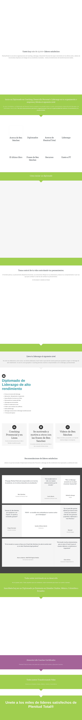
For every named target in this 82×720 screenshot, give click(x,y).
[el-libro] (16, 146)
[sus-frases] (33, 146)
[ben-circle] (16, 126)
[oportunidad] (66, 146)
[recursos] (49, 146)
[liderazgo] (66, 126)
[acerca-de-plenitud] (49, 126)
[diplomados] (33, 126)
